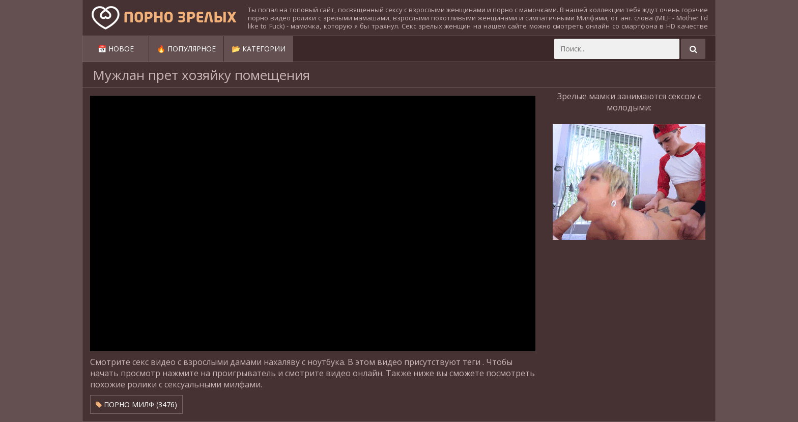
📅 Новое (116, 48)
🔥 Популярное (186, 48)
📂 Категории (259, 48)
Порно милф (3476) (136, 404)
